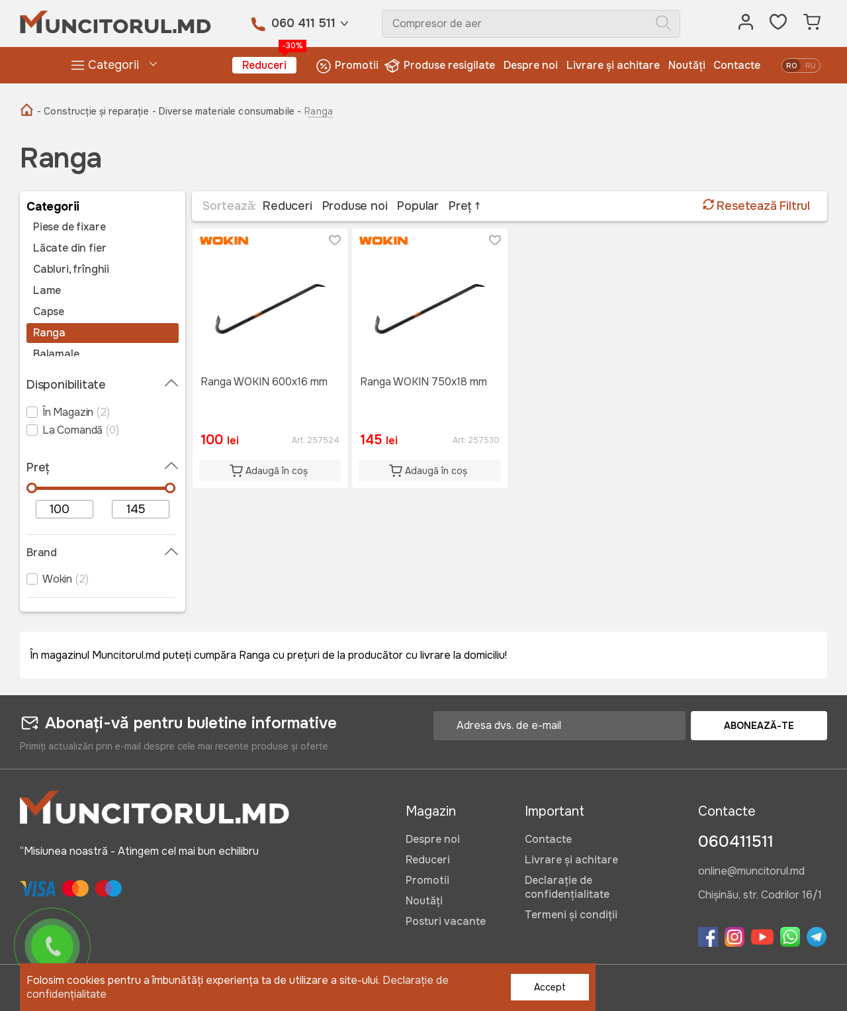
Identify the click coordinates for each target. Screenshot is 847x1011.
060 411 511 (303, 23)
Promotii (347, 65)
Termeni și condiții (571, 915)
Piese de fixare (69, 227)
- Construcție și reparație (93, 111)
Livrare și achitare (613, 65)
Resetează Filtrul (756, 206)
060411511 (736, 841)
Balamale (56, 354)
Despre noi (531, 65)
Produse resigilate (441, 65)
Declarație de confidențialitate (567, 887)
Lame (47, 290)
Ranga (49, 333)
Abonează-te (759, 726)
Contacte (736, 65)
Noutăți (686, 65)
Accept (550, 987)
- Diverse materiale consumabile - (227, 111)
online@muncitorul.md (751, 872)
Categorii (104, 65)
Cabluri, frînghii (71, 269)
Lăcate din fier (69, 248)
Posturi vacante (446, 921)
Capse (48, 312)
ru (810, 65)
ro (791, 65)
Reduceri (269, 64)
